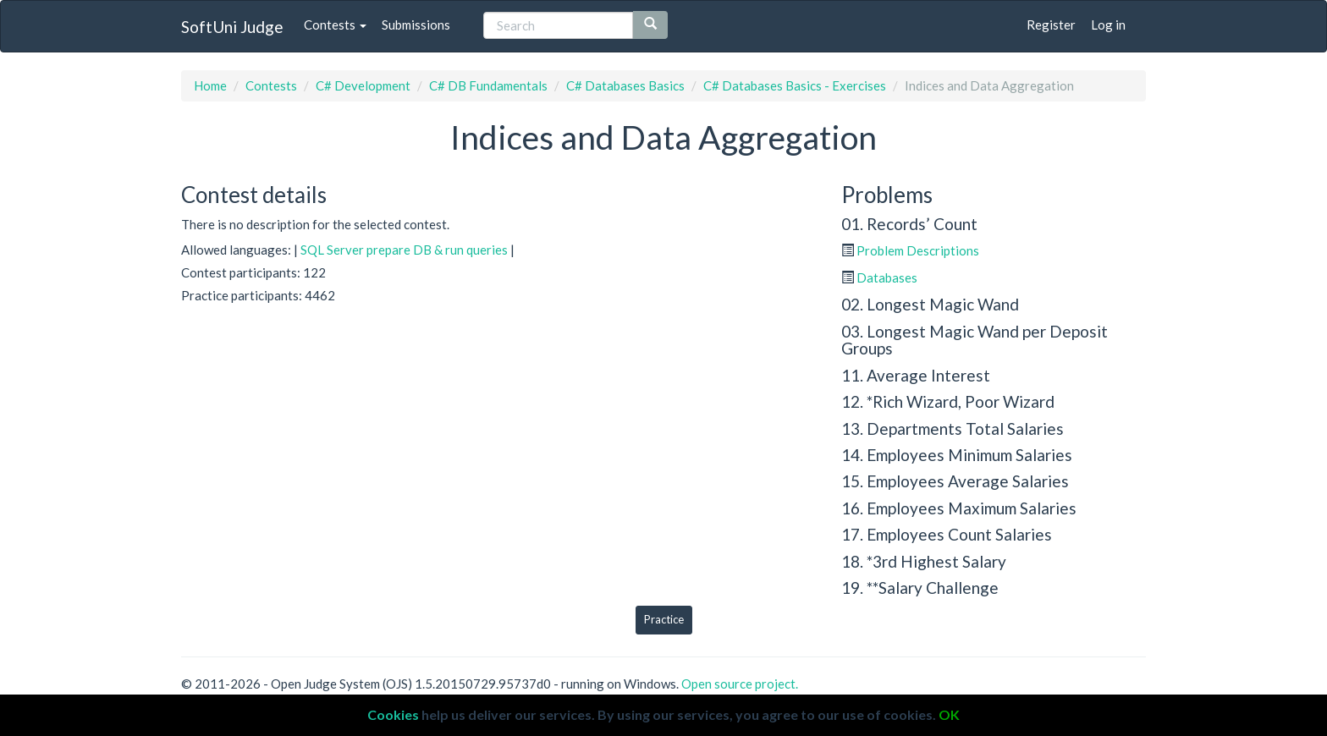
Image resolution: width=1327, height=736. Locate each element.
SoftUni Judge (232, 26)
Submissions (416, 24)
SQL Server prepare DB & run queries (404, 249)
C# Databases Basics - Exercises (794, 85)
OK (949, 714)
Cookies (393, 714)
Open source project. (739, 683)
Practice (664, 619)
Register (1051, 24)
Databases (886, 277)
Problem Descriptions (917, 250)
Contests (335, 24)
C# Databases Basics (625, 85)
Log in (1108, 24)
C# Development (363, 85)
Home (210, 85)
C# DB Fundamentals (488, 85)
